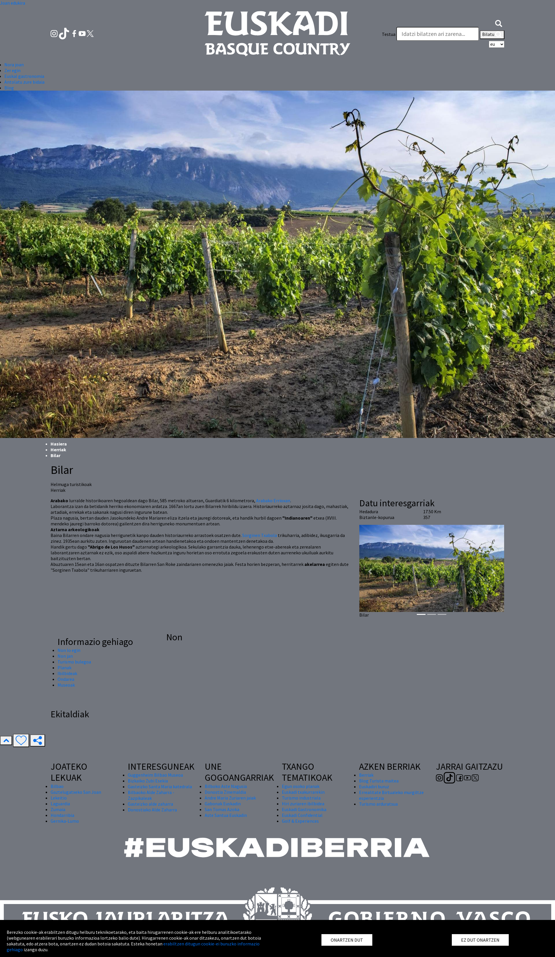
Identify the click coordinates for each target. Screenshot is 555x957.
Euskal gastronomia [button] (24, 76)
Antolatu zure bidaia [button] (24, 82)
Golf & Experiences (300, 821)
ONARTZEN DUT (347, 940)
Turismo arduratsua (378, 804)
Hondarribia (62, 815)
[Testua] (437, 34)
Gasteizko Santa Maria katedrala (160, 786)
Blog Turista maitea (379, 781)
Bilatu (492, 34)
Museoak (66, 685)
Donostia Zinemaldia (225, 792)
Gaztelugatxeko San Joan (76, 792)
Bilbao (57, 786)
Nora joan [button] (14, 64)
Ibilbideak (67, 673)
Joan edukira (12, 3)
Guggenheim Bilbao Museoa (155, 775)
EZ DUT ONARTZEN (480, 940)
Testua (388, 34)
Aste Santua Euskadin (226, 815)
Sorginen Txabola (259, 535)
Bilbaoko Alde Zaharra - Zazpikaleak (151, 795)
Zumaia (58, 809)
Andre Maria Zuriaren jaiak (230, 798)
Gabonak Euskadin (223, 803)
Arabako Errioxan (273, 500)
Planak (64, 667)
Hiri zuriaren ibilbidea (303, 803)
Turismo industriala (301, 798)
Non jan (65, 656)
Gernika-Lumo (65, 821)
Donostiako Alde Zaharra (152, 810)
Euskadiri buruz (374, 786)
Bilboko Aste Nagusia (226, 786)
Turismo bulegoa (74, 662)
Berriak (366, 775)
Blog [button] (9, 88)
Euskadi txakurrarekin (303, 792)
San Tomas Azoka (222, 809)
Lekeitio (59, 798)
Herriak (58, 449)
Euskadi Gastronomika (304, 809)
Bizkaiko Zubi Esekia (148, 781)
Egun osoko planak (300, 786)
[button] (498, 22)
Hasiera (59, 444)
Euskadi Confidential (302, 815)
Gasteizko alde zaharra (150, 804)
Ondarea (66, 679)
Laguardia (60, 803)
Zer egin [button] (12, 70)
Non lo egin (69, 650)
